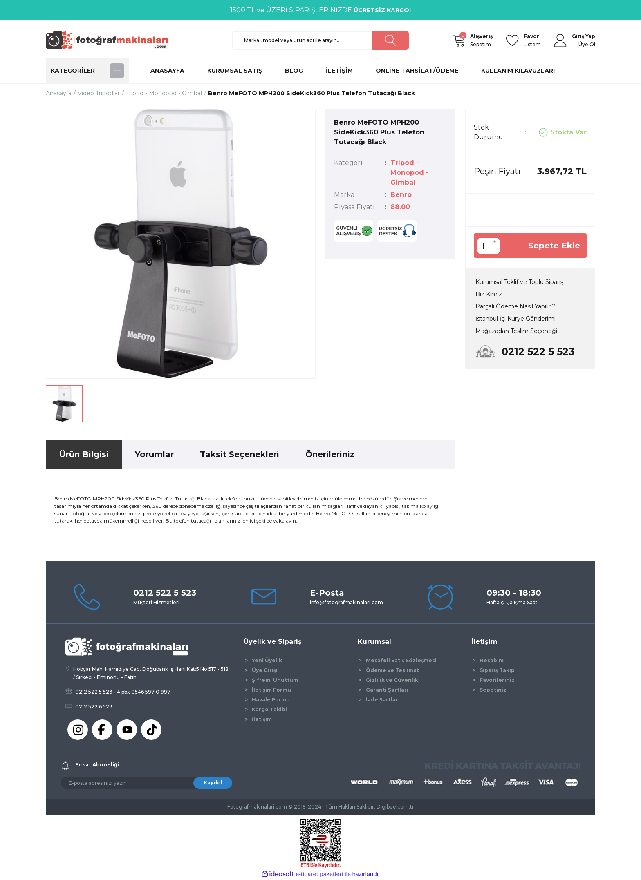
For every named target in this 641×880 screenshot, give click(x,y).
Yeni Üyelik (267, 660)
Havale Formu (271, 700)
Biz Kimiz (488, 294)
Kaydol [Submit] (213, 782)
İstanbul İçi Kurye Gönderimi (515, 318)
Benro (401, 195)
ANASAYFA (167, 70)
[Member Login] (560, 40)
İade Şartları (383, 700)
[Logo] (111, 40)
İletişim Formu (271, 690)
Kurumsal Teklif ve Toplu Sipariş (519, 282)
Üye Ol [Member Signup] (586, 44)
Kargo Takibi (269, 709)
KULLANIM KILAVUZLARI (518, 70)
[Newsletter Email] (146, 783)
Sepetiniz (493, 690)
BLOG (294, 70)
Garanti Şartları (387, 690)
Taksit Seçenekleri (239, 454)
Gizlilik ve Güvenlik (392, 680)
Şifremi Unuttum (275, 680)
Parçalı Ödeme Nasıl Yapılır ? (515, 306)
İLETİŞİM (339, 70)
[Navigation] (87, 70)
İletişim (262, 719)
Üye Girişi (265, 670)
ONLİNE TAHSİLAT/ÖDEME (417, 70)
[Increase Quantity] (494, 242)
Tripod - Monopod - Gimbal (409, 172)
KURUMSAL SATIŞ (234, 70)
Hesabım (492, 660)
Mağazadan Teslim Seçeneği (516, 331)
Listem (532, 39)
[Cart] (458, 40)
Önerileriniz (329, 454)
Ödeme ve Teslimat (392, 670)
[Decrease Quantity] (494, 250)
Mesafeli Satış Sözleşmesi (401, 660)
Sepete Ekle (554, 245)
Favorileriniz (497, 680)
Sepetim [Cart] (481, 39)
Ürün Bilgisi (84, 454)
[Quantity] (483, 246)
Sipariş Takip (497, 670)
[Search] (320, 40)
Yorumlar (154, 454)
